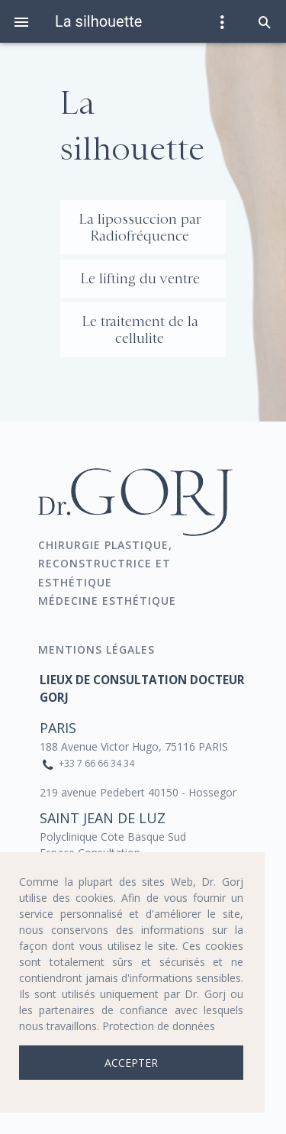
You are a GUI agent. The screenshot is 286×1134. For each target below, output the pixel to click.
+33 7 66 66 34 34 (96, 763)
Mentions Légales (98, 649)
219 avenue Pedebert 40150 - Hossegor (138, 792)
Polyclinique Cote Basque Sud (113, 836)
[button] (264, 21)
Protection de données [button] (158, 1026)
